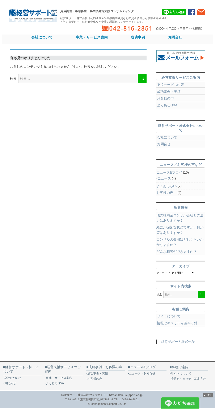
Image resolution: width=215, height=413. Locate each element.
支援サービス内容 (170, 85)
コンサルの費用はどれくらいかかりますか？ (179, 242)
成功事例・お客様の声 (105, 367)
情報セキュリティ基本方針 (177, 323)
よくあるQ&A (167, 105)
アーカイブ (163, 272)
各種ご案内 (180, 367)
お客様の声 (167, 98)
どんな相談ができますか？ (176, 251)
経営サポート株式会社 (177, 342)
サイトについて (169, 316)
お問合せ (175, 37)
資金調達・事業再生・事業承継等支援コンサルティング (97, 11)
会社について (42, 37)
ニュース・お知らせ (142, 373)
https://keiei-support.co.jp (126, 395)
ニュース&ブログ (169, 172)
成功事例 (138, 37)
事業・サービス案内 (92, 37)
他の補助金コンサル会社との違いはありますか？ (179, 217)
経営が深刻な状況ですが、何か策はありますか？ (179, 229)
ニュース (164, 178)
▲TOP (207, 395)
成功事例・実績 (169, 91)
